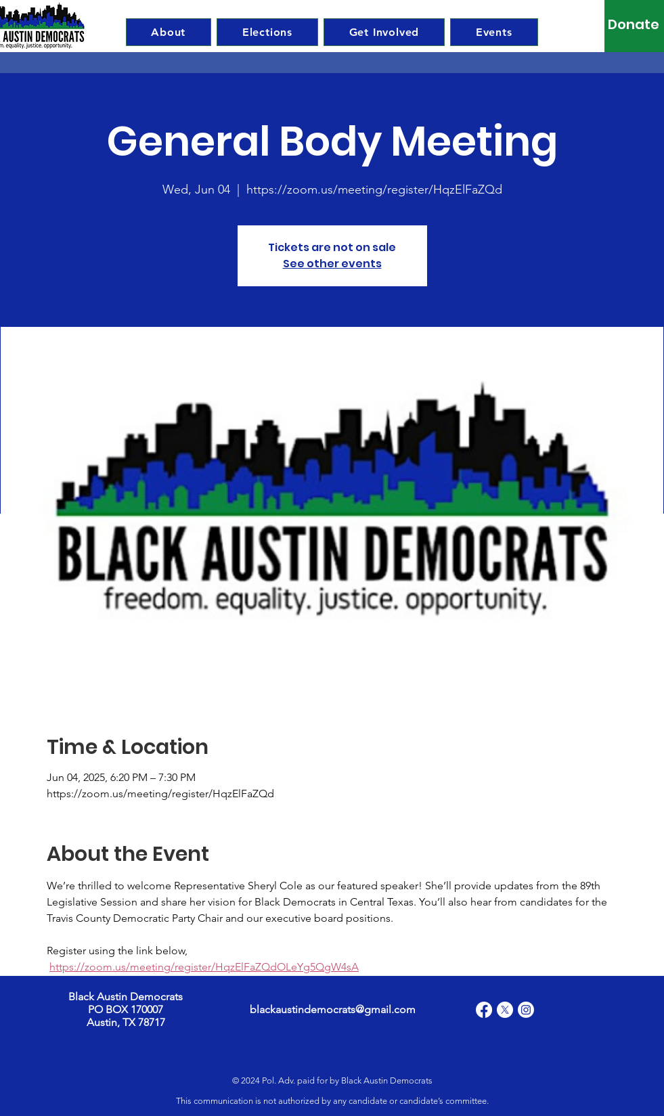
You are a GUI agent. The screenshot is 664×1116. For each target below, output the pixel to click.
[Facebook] (484, 1010)
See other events (332, 263)
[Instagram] (526, 1010)
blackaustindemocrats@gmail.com (333, 1009)
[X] (505, 1010)
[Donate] (634, 24)
